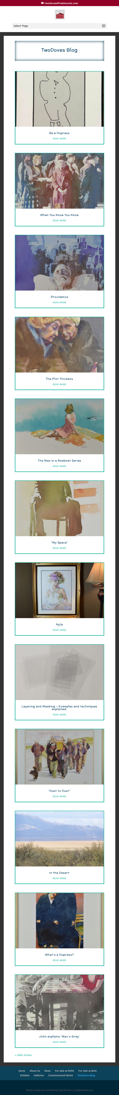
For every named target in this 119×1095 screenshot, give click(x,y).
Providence (59, 297)
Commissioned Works (60, 1075)
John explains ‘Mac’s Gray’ (59, 1036)
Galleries (39, 1075)
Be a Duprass (59, 133)
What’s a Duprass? (59, 955)
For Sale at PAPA (64, 1070)
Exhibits (24, 1075)
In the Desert (59, 873)
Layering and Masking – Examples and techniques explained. (59, 707)
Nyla (59, 624)
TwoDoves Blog (86, 1075)
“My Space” (59, 542)
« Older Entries (23, 1055)
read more (59, 138)
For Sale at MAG (87, 1070)
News (48, 1070)
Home (22, 1070)
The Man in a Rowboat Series (59, 461)
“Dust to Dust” (59, 791)
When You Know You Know (59, 215)
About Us (35, 1070)
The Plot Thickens (59, 379)
